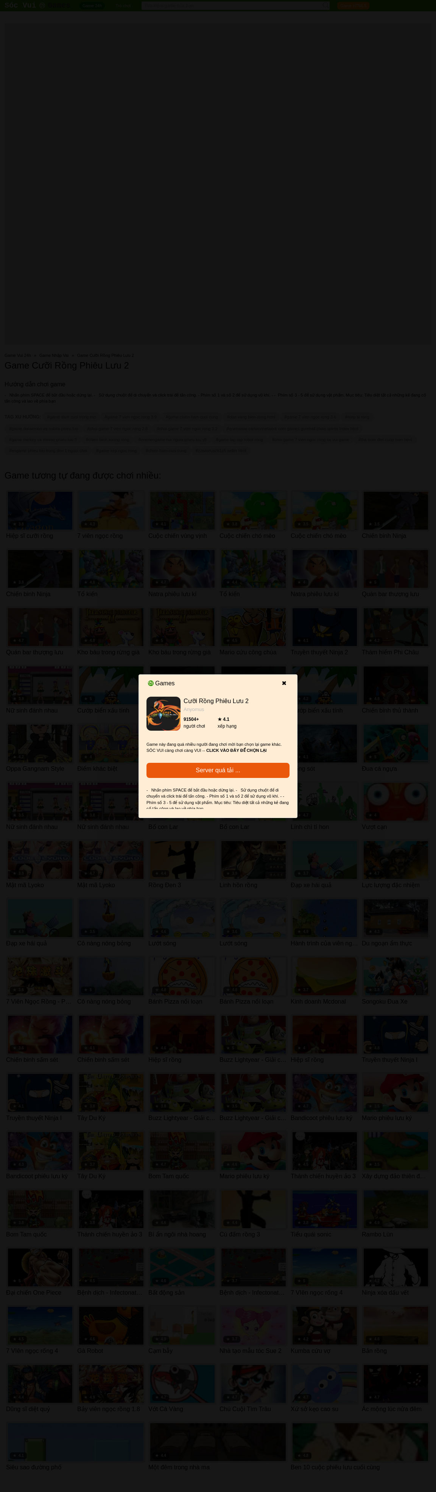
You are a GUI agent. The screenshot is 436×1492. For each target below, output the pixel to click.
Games (161, 683)
